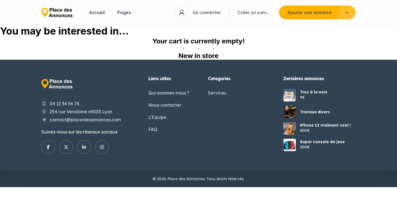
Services (217, 93)
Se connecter (207, 12)
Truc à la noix (313, 92)
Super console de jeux (322, 142)
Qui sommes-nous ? (168, 93)
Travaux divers (315, 112)
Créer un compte (254, 12)
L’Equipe (157, 117)
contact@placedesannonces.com (85, 119)
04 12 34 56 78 (64, 103)
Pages (126, 12)
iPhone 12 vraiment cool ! (325, 125)
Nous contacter (164, 105)
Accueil (97, 12)
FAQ (152, 129)
